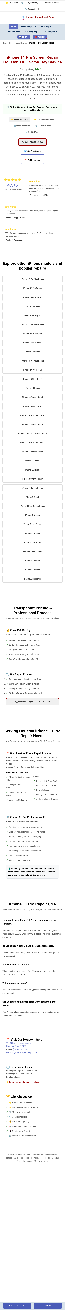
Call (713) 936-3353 (17, 1306)
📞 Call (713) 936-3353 (32, 142)
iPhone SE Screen (32, 570)
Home (4, 43)
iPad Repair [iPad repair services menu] (47, 26)
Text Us (48, 1306)
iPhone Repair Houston (18, 43)
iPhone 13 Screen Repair (32, 397)
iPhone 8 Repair (33, 497)
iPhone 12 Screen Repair (32, 424)
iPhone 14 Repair (32, 388)
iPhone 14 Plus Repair (32, 379)
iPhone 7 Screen (32, 515)
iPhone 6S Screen (32, 560)
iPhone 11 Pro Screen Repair (32, 442)
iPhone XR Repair (32, 461)
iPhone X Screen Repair (32, 488)
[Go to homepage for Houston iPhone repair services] (13, 26)
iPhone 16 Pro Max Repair (32, 279)
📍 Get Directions (32, 160)
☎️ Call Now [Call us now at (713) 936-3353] (39, 37)
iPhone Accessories (32, 579)
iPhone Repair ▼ (28, 26)
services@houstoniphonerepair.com (22, 1052)
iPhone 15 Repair (32, 352)
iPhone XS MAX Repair (32, 479)
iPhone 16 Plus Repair (32, 297)
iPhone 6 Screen (32, 533)
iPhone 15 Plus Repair (32, 343)
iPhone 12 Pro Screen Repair (32, 415)
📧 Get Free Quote (32, 151)
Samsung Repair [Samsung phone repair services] (32, 31)
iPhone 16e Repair (32, 315)
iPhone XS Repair (32, 470)
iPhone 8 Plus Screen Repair (32, 506)
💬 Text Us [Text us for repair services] (24, 37)
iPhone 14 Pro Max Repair (32, 361)
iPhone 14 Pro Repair (32, 370)
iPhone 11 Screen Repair (32, 452)
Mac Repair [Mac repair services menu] (51, 31)
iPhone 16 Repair (32, 306)
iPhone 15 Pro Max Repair (32, 324)
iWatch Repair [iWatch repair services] (14, 31)
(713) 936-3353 (20, 1049)
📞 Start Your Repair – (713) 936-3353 (32, 702)
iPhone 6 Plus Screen (32, 542)
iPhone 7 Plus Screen (32, 524)
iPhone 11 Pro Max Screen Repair (32, 433)
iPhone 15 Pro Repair (32, 333)
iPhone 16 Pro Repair (32, 288)
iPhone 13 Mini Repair (32, 406)
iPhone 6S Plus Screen (32, 551)
